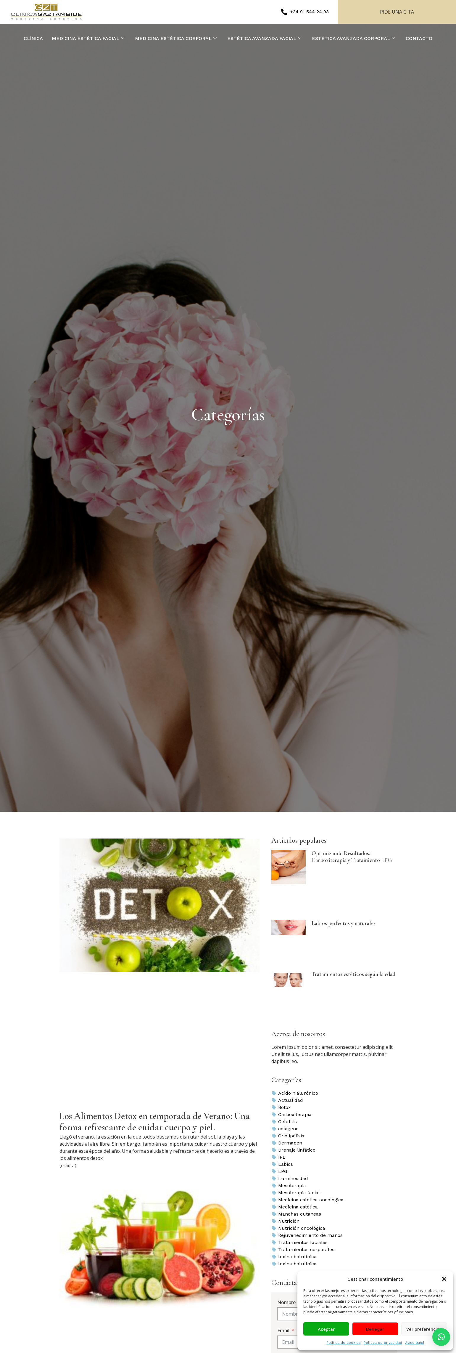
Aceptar (326, 1329)
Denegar (375, 1329)
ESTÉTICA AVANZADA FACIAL (264, 38)
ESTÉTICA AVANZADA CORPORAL (353, 38)
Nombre (286, 1302)
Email (283, 1330)
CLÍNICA (33, 38)
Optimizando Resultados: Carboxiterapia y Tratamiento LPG (352, 857)
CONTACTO (419, 38)
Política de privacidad (383, 1343)
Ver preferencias (424, 1329)
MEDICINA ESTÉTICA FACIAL (88, 38)
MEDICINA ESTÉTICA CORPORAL (176, 38)
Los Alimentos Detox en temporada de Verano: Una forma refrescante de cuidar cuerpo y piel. (154, 1121)
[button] (444, 1279)
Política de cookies (343, 1343)
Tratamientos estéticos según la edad (353, 974)
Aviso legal (414, 1343)
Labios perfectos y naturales (344, 923)
